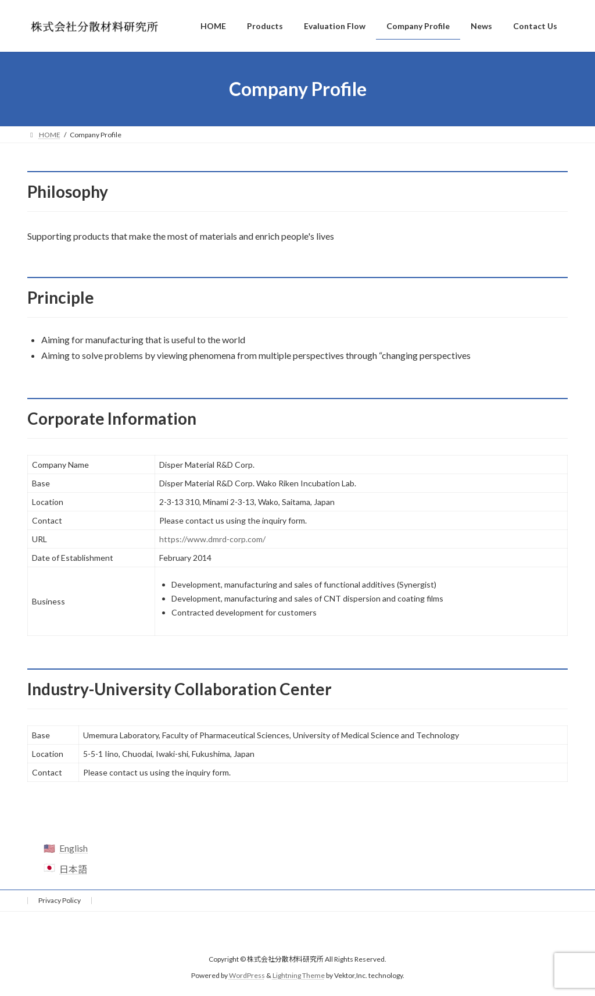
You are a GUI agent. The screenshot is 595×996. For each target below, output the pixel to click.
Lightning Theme (299, 975)
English (73, 847)
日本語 (73, 868)
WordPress (247, 975)
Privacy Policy (59, 900)
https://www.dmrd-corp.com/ (212, 539)
